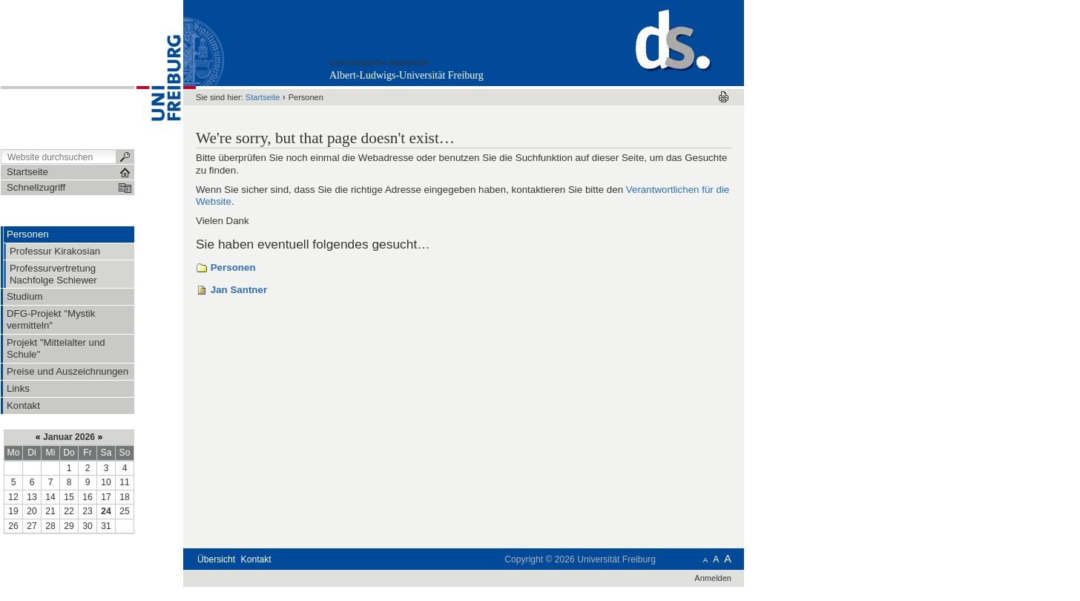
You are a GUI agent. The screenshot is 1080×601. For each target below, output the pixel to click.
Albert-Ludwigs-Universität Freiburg (406, 75)
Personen (233, 267)
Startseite (263, 97)
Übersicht (216, 559)
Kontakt (256, 559)
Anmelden (712, 578)
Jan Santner (239, 289)
